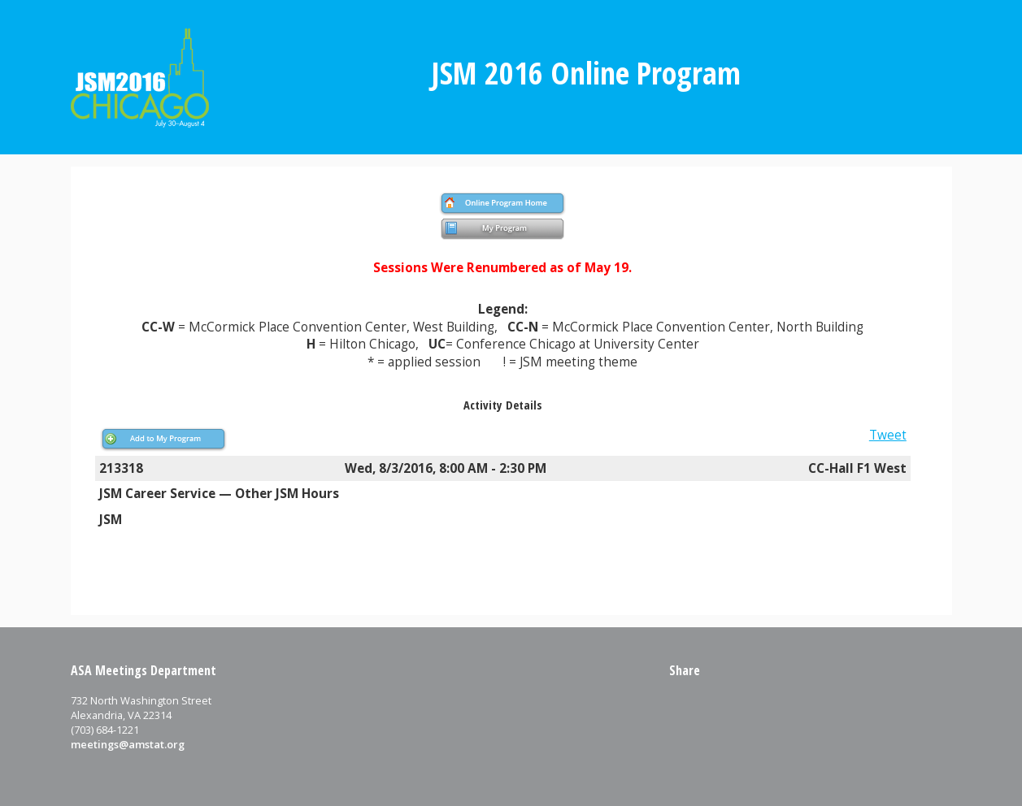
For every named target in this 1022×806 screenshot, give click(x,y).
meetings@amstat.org (128, 744)
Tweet (888, 435)
